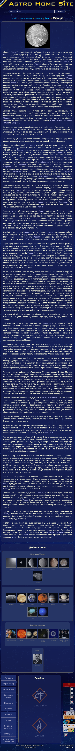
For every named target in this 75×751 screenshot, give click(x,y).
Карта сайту (40, 697)
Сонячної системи (49, 398)
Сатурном (43, 176)
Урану (64, 85)
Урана (5, 54)
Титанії (66, 116)
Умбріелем (44, 162)
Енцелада (46, 323)
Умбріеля (68, 120)
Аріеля (59, 120)
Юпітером (57, 176)
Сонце (11, 221)
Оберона (7, 118)
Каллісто (49, 433)
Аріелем (22, 164)
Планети (38, 18)
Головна (14, 18)
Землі (52, 232)
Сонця (41, 211)
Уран (47, 18)
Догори (40, 727)
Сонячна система (26, 18)
